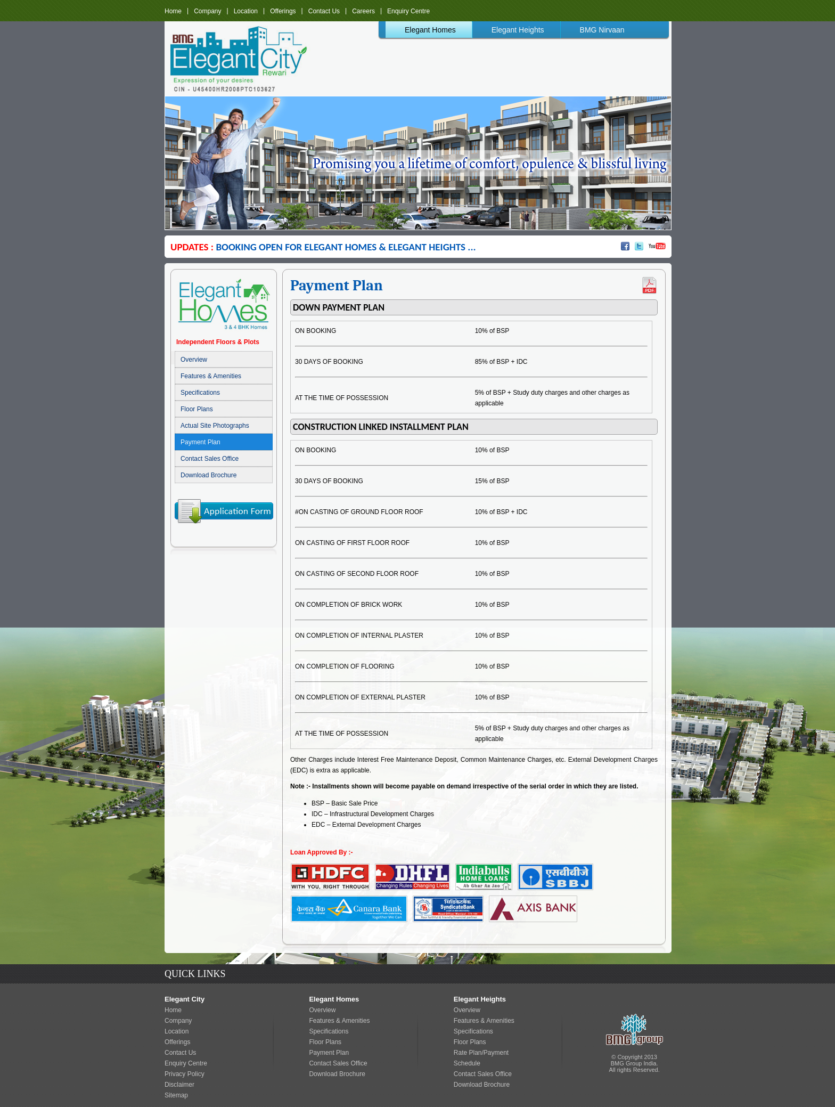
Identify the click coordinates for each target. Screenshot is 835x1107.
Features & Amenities (211, 376)
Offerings (283, 10)
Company (207, 10)
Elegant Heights (518, 30)
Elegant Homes (430, 30)
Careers (363, 10)
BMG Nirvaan (602, 30)
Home (173, 10)
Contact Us (324, 10)
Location (246, 10)
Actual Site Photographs (215, 425)
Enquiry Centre (408, 10)
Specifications (200, 392)
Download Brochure (208, 475)
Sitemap (176, 1095)
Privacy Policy (184, 1074)
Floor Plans (197, 409)
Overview (194, 359)
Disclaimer (179, 1084)
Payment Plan (200, 442)
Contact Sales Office (210, 458)
